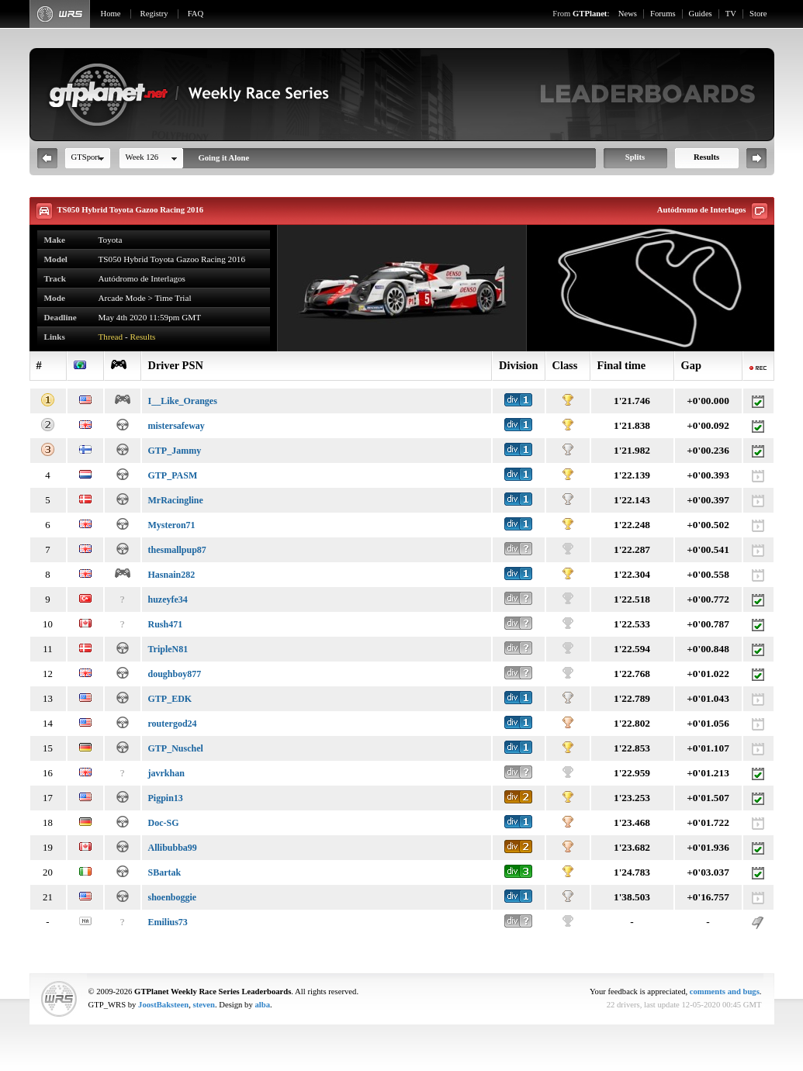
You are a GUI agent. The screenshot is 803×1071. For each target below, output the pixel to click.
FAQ (196, 13)
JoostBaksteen (163, 1004)
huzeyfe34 (168, 599)
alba (262, 1004)
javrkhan (166, 773)
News (627, 13)
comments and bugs (725, 991)
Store (758, 13)
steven (204, 1004)
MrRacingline (175, 500)
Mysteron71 (172, 525)
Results (706, 157)
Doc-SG (163, 822)
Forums (663, 13)
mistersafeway (176, 425)
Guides (700, 13)
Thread (111, 336)
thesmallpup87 (177, 549)
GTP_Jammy (175, 450)
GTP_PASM (173, 475)
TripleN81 (168, 649)
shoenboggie (172, 897)
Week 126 (142, 157)
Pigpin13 (165, 798)
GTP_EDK (170, 698)
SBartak (165, 872)
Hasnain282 (172, 574)
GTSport (85, 157)
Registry (154, 13)
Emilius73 (168, 922)
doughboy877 (175, 674)
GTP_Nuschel (175, 748)
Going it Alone (224, 158)
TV (730, 13)
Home (111, 13)
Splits (635, 157)
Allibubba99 (172, 847)
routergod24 (172, 723)
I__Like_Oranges (182, 401)
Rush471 (165, 624)
